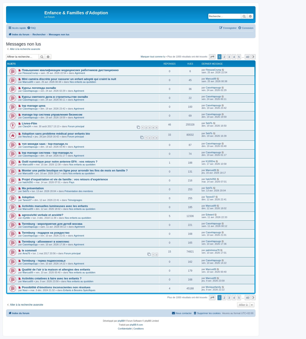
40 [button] (247, 57)
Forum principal (76, 126)
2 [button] (224, 57)
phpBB (121, 321)
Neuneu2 (27, 136)
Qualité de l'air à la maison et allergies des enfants (56, 269)
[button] (212, 56)
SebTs (209, 123)
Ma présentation (33, 188)
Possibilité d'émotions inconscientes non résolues (56, 287)
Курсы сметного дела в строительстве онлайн (55, 96)
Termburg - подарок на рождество (46, 232)
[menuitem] (31, 28)
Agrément (80, 73)
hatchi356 (28, 182)
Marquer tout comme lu (153, 56)
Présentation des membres (79, 191)
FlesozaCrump (30, 73)
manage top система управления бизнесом (52, 114)
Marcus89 (28, 82)
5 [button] (239, 57)
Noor (25, 290)
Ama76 (26, 253)
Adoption (28, 197)
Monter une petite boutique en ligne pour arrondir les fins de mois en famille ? (75, 170)
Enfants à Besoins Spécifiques (79, 290)
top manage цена (33, 105)
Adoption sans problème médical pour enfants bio (56, 133)
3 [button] (229, 57)
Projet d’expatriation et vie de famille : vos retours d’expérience (65, 179)
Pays (71, 182)
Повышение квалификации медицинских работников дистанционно (70, 70)
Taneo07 (27, 200)
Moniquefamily (213, 287)
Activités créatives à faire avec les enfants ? (52, 278)
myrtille (26, 218)
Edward (210, 214)
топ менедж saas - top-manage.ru (45, 143)
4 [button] (234, 57)
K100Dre (210, 161)
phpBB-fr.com (136, 325)
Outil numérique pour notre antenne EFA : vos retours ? (59, 161)
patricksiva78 (213, 250)
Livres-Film (29, 123)
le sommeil (29, 250)
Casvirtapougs (30, 91)
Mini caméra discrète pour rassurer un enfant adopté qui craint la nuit (69, 79)
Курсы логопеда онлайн (39, 88)
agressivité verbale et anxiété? (42, 215)
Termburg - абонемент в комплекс (45, 241)
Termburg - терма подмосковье (44, 260)
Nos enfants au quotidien (83, 82)
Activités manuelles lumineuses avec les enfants (55, 206)
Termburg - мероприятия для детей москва (52, 223)
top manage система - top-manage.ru (47, 152)
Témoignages (75, 200)
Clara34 (27, 126)
